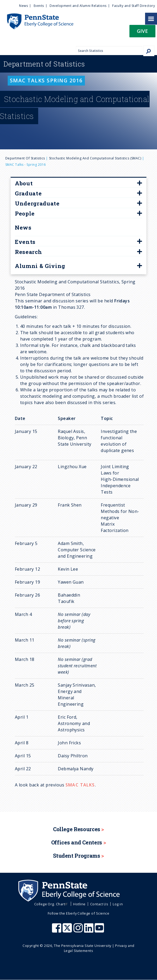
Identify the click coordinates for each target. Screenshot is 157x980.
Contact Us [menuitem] (99, 904)
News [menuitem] (23, 5)
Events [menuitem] (39, 5)
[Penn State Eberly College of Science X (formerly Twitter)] (68, 930)
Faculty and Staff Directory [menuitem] (133, 5)
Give (142, 31)
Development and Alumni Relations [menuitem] (78, 5)
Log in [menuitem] (118, 904)
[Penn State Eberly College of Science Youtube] (100, 930)
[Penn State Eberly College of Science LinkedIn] (89, 930)
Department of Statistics (25, 158)
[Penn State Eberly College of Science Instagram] (78, 930)
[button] (142, 33)
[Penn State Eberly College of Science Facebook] (57, 930)
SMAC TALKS (80, 785)
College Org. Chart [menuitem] (51, 904)
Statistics (44, 63)
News (23, 227)
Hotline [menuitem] (79, 904)
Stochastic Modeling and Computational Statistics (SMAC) (95, 158)
